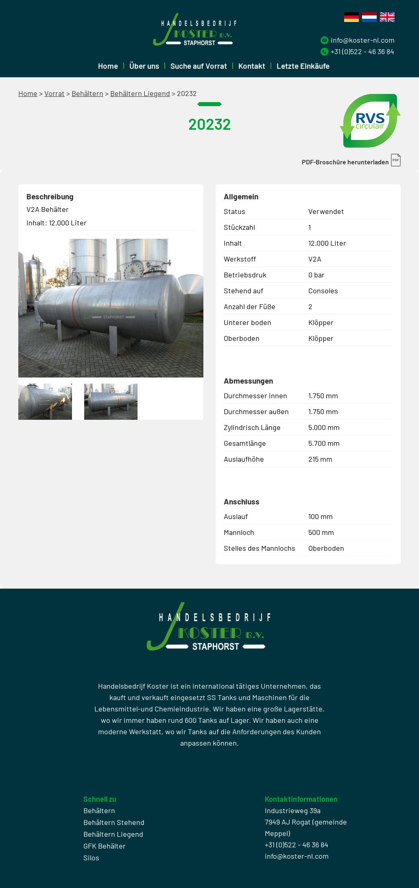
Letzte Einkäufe (303, 65)
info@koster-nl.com (363, 39)
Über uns (144, 65)
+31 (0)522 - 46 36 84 (362, 51)
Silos (91, 857)
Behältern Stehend (113, 822)
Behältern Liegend (140, 93)
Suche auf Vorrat (198, 65)
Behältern (87, 93)
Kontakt (251, 65)
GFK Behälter (104, 845)
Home (108, 65)
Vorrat (54, 93)
